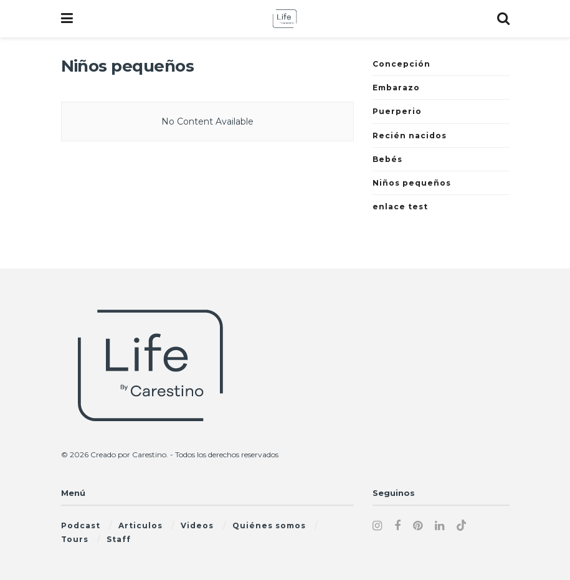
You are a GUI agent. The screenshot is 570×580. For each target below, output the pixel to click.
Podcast (80, 525)
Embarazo (396, 87)
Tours (74, 539)
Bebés (387, 159)
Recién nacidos (410, 135)
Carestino (149, 454)
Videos (197, 525)
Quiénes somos (269, 525)
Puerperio (397, 111)
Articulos (140, 525)
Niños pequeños (412, 183)
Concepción (401, 64)
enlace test (400, 206)
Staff (119, 539)
